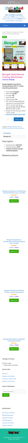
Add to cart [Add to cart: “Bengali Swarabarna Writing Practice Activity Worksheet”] (14, 300)
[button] (23, 42)
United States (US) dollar (14, 3)
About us (5, 374)
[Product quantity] (8, 119)
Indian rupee (12, 1)
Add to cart (18, 119)
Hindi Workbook (7, 420)
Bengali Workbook (7, 415)
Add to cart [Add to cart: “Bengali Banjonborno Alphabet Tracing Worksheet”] (14, 349)
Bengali (9, 32)
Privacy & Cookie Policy (9, 379)
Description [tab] (7, 133)
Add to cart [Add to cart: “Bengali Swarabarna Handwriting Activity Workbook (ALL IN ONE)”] (14, 201)
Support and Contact (8, 381)
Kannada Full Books (8, 423)
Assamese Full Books (8, 413)
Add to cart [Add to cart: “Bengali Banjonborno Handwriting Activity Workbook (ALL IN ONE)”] (14, 251)
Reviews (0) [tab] (7, 136)
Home (4, 32)
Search (6, 395)
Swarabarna (15, 32)
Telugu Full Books (7, 425)
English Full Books (7, 418)
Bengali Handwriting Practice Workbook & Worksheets (12, 127)
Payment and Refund (8, 376)
